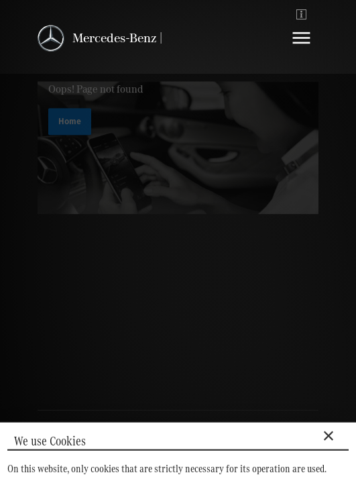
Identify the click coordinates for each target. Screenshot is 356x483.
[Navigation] (301, 47)
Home (69, 123)
